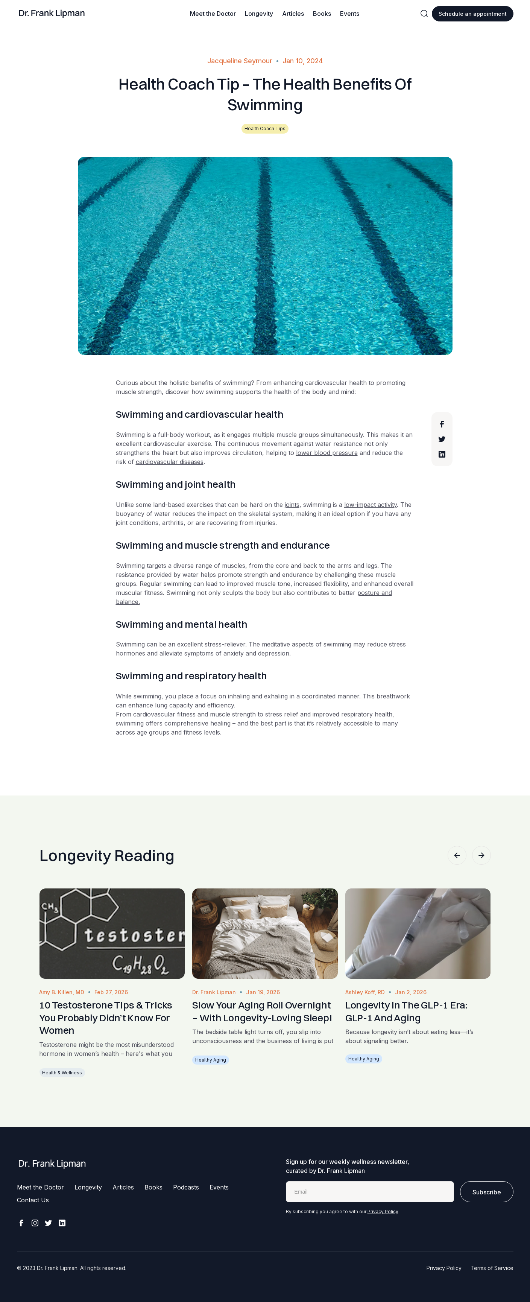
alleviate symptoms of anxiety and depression (224, 653)
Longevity (259, 13)
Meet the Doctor (213, 13)
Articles (293, 13)
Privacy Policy (383, 1211)
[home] (52, 14)
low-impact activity (370, 504)
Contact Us (33, 1200)
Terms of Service (492, 1268)
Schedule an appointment (473, 14)
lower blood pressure (327, 452)
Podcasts (186, 1187)
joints (292, 504)
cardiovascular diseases (169, 461)
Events (349, 13)
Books (322, 13)
